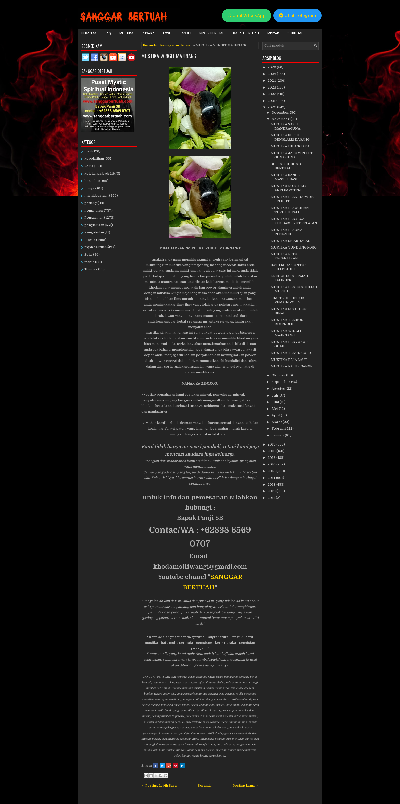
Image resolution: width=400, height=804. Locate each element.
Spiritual (295, 33)
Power (186, 45)
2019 (272, 444)
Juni (276, 402)
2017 (272, 458)
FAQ (108, 33)
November (281, 119)
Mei (275, 409)
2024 (272, 80)
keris (88, 166)
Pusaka (148, 33)
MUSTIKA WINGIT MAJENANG (168, 56)
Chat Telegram (297, 15)
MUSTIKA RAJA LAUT (289, 360)
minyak (90, 188)
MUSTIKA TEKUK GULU (291, 353)
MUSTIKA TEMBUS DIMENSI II (287, 322)
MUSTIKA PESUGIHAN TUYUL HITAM (290, 210)
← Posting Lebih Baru (159, 785)
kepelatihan (94, 158)
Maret (277, 422)
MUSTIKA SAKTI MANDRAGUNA (285, 126)
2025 (272, 74)
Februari (279, 428)
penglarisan (94, 225)
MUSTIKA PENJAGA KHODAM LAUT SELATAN (294, 221)
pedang (90, 203)
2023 (272, 87)
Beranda (88, 33)
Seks (88, 254)
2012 (272, 491)
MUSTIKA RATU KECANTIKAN (284, 256)
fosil (88, 151)
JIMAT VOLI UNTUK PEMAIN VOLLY (288, 300)
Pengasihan (93, 217)
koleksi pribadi (96, 173)
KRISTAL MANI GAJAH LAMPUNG (289, 278)
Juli (275, 395)
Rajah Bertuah (246, 33)
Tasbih (185, 33)
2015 (272, 471)
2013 (272, 484)
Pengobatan (94, 232)
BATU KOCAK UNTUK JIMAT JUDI (289, 267)
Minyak (273, 33)
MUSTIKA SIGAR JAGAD (290, 241)
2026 (272, 67)
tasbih (89, 262)
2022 (272, 94)
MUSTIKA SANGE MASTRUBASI (285, 177)
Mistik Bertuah (212, 33)
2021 (272, 101)
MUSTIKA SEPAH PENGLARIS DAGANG (290, 137)
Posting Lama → (246, 785)
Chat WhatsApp (247, 15)
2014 (272, 478)
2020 (272, 107)
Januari (278, 435)
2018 (272, 451)
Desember (281, 112)
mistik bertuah (96, 195)
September (281, 382)
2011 (272, 498)
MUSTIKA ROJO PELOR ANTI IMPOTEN (290, 188)
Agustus (279, 388)
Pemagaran (169, 45)
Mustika (126, 33)
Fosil (167, 33)
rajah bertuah (95, 247)
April (276, 415)
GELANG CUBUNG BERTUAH (286, 166)
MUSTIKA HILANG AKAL (291, 146)
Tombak (90, 269)
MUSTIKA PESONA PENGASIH (286, 232)
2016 (272, 464)
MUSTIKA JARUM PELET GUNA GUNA (292, 155)
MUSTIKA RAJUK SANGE (291, 366)
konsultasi (92, 181)
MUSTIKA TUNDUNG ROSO (294, 247)
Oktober (279, 375)
